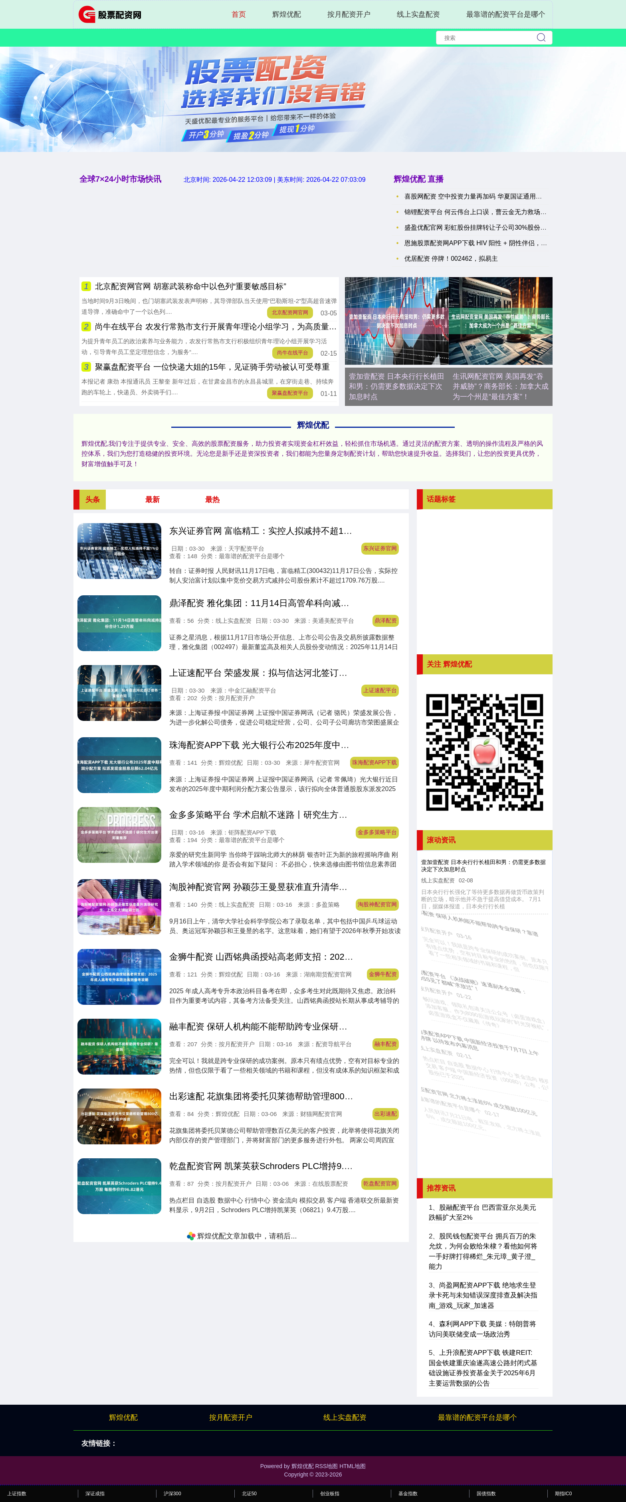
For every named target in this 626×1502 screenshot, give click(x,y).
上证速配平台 (380, 690)
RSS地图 (326, 1466)
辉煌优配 (286, 14)
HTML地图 (352, 1466)
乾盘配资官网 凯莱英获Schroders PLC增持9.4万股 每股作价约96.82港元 (310, 1166)
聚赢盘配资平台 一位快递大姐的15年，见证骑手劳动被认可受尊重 (212, 366)
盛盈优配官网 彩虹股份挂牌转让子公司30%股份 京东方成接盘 (492, 227)
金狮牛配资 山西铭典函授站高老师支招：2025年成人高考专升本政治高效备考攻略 (329, 957)
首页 (239, 14)
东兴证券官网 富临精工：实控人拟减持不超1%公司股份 (277, 531)
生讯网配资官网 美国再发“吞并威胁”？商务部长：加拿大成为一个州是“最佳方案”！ (501, 386)
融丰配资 (385, 1044)
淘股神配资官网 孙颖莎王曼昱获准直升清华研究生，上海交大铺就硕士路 (311, 887)
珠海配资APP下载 (374, 762)
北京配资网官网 (290, 312)
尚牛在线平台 (292, 353)
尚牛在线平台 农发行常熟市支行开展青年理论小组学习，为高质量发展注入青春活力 (244, 326)
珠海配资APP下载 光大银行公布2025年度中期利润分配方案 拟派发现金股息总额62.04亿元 (346, 745)
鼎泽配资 (385, 620)
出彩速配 (385, 1113)
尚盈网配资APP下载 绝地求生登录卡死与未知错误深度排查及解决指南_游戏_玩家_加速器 (483, 1295)
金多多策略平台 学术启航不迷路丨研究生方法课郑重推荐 (280, 815)
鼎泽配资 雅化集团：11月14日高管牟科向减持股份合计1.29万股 (294, 603)
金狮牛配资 (383, 974)
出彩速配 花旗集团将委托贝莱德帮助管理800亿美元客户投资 (287, 1096)
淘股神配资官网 (377, 904)
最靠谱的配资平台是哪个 (505, 14)
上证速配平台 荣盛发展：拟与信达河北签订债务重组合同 (280, 673)
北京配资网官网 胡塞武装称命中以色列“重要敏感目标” (190, 286)
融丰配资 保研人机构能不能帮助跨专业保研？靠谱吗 (271, 1027)
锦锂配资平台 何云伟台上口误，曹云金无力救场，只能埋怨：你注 (497, 212)
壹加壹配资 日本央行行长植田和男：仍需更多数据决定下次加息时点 (396, 386)
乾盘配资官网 (380, 1183)
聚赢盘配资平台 (290, 393)
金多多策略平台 (377, 832)
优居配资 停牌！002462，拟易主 (451, 258)
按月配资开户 (348, 14)
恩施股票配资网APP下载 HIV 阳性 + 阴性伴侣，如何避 (482, 243)
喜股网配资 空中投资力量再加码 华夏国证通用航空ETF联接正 (492, 196)
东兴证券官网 (380, 548)
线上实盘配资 (418, 14)
